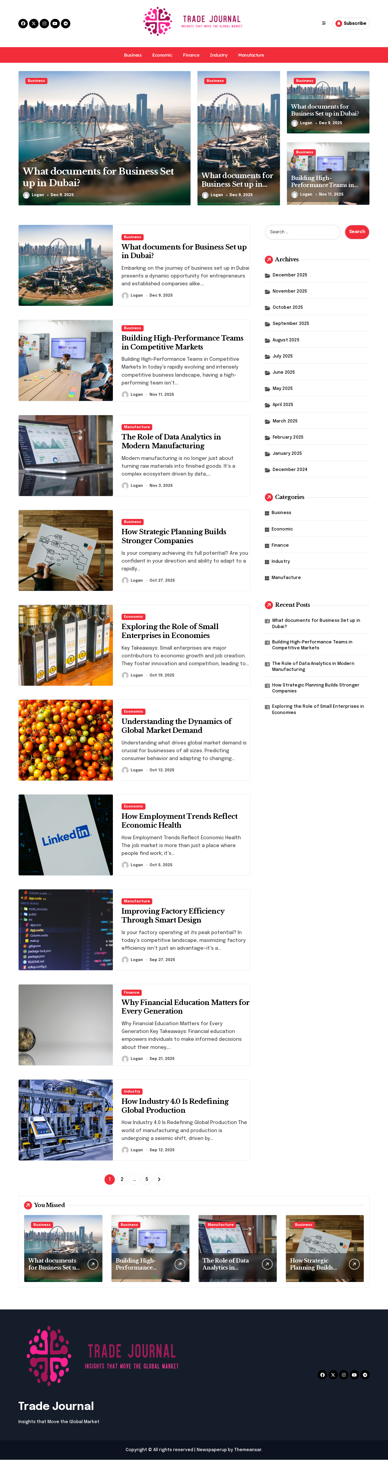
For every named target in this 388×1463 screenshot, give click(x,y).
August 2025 (286, 340)
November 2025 (290, 291)
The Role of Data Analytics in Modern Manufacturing (313, 666)
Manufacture (251, 55)
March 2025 (285, 421)
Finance (191, 55)
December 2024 (290, 469)
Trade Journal (56, 1410)
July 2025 (283, 356)
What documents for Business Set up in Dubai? (236, 184)
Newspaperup (212, 1453)
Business (132, 55)
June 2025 (284, 372)
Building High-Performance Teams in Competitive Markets (322, 185)
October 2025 (288, 307)
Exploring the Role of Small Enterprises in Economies (318, 709)
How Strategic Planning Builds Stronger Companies (316, 688)
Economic (162, 55)
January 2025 (287, 453)
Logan (33, 195)
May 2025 (283, 388)
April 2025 (283, 405)
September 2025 (291, 323)
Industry (218, 55)
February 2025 (288, 437)
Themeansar (247, 1453)
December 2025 (290, 275)
